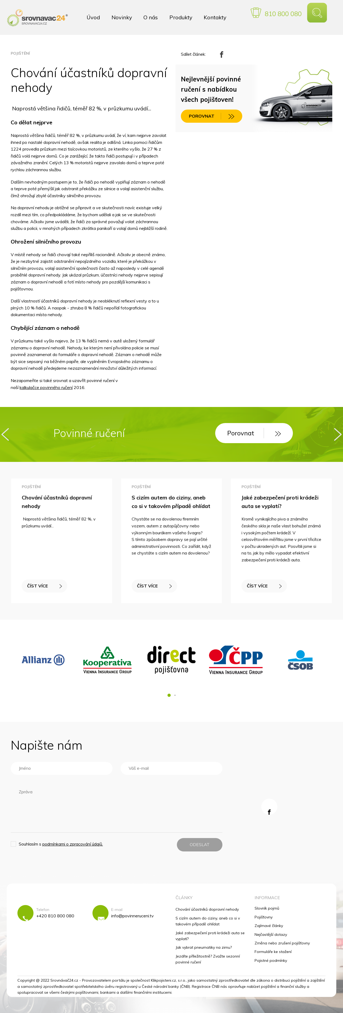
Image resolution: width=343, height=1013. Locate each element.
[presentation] (5, 434)
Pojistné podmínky (271, 960)
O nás (150, 17)
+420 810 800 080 (55, 915)
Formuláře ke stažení (273, 951)
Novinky (121, 17)
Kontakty (215, 17)
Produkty (180, 17)
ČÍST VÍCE (45, 582)
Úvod (93, 17)
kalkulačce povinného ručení (46, 387)
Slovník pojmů (267, 908)
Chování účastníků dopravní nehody (207, 909)
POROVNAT (211, 116)
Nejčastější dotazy (271, 934)
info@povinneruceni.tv (132, 915)
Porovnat (254, 433)
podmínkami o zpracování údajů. (72, 844)
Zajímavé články (269, 925)
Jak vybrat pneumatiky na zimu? (204, 947)
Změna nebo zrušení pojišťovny (282, 943)
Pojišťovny (264, 917)
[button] (169, 695)
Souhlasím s (61, 844)
